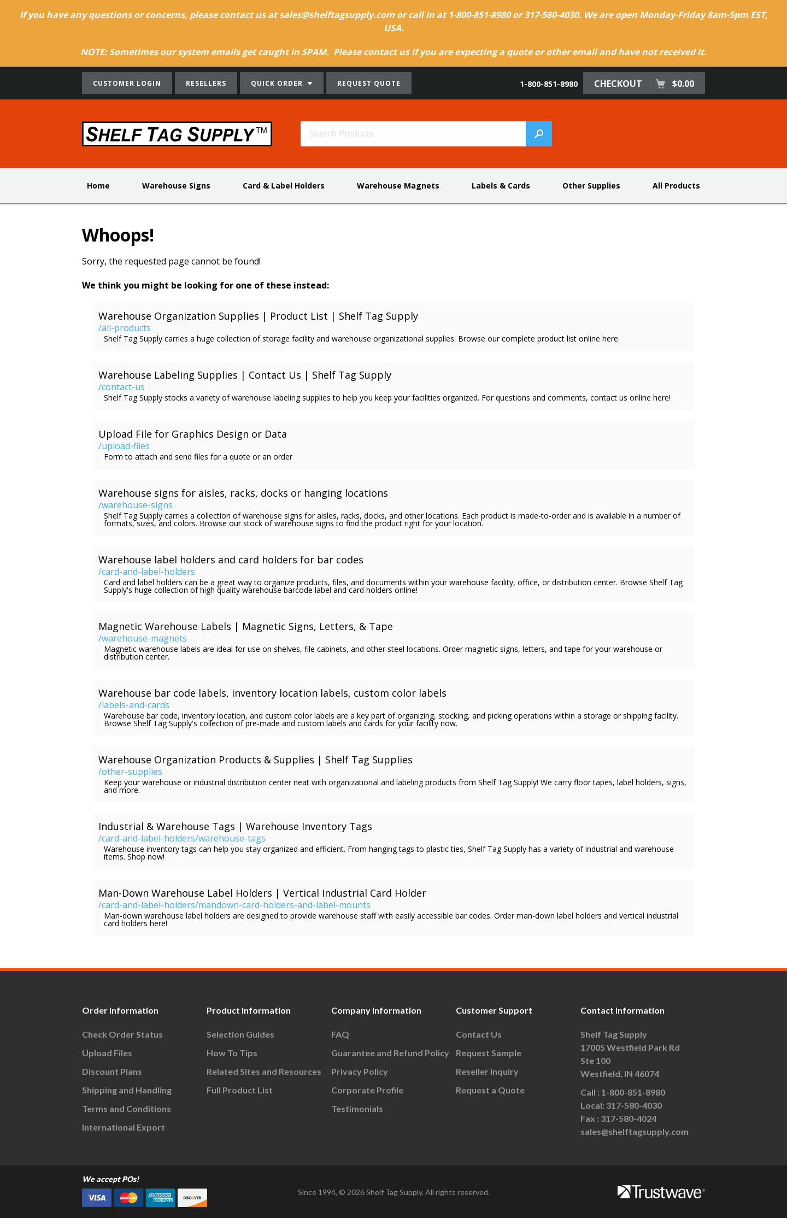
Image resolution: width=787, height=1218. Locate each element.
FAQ (340, 1034)
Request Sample (488, 1053)
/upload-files (124, 446)
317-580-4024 (628, 1118)
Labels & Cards (501, 185)
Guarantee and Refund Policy (390, 1053)
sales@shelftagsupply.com (634, 1131)
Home (98, 185)
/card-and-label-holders (146, 572)
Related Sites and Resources (264, 1071)
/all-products (124, 328)
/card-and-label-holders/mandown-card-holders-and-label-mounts (234, 905)
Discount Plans (112, 1071)
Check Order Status (122, 1034)
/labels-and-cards (133, 705)
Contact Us (479, 1034)
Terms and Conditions (126, 1108)
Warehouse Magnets (398, 185)
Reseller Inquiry (487, 1071)
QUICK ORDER (282, 83)
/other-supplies (130, 772)
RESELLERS (206, 83)
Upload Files (107, 1053)
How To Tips (232, 1053)
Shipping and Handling (127, 1090)
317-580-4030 (634, 1105)
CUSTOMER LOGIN (127, 83)
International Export (123, 1127)
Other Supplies (591, 185)
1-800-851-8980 (549, 84)
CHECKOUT (644, 84)
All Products (676, 185)
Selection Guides (240, 1034)
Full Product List (240, 1090)
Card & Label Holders (284, 185)
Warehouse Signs (176, 185)
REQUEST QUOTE (369, 83)
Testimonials (357, 1108)
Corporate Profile (367, 1090)
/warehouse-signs (135, 505)
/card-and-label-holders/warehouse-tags (182, 838)
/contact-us (121, 387)
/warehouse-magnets (142, 638)
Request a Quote (490, 1090)
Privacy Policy (359, 1071)
